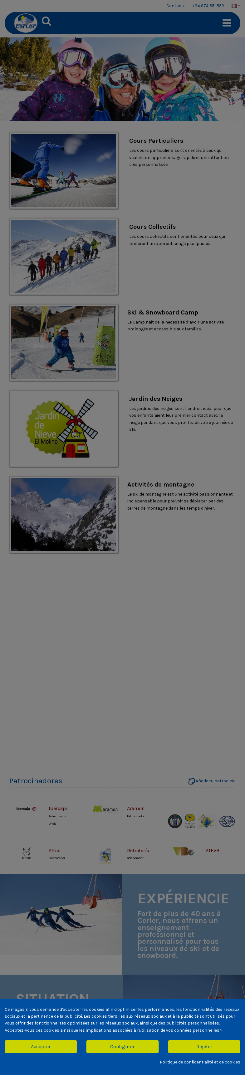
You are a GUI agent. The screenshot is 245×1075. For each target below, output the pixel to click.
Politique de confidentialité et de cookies (200, 1062)
